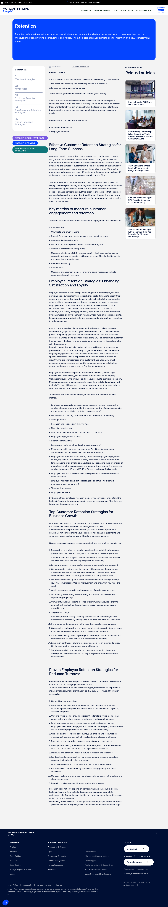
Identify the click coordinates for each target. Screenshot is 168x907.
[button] (5, 902)
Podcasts (13, 860)
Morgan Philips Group (25, 143)
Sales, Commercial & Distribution (98, 874)
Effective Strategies (25, 79)
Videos (12, 874)
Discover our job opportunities (136, 869)
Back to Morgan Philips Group (18, 3)
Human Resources (55, 865)
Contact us (132, 848)
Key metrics (21, 88)
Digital (50, 851)
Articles (13, 847)
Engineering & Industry (57, 856)
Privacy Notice (12, 885)
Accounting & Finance (57, 847)
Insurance (52, 869)
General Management (56, 860)
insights (86, 10)
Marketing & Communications (97, 856)
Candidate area (134, 862)
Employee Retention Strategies (25, 99)
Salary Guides (15, 856)
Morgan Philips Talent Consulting (25, 149)
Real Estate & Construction (96, 869)
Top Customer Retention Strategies (28, 111)
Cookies (59, 885)
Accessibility (27, 885)
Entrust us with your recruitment (137, 856)
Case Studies (15, 865)
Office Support (91, 860)
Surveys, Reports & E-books (21, 869)
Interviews (14, 851)
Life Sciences (90, 851)
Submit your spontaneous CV (136, 873)
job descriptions (123, 10)
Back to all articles (80, 66)
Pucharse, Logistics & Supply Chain (99, 865)
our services (143, 10)
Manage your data (44, 885)
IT (48, 874)
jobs (161, 9)
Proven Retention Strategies (24, 123)
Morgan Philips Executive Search (30, 138)
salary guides (102, 10)
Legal (87, 847)
